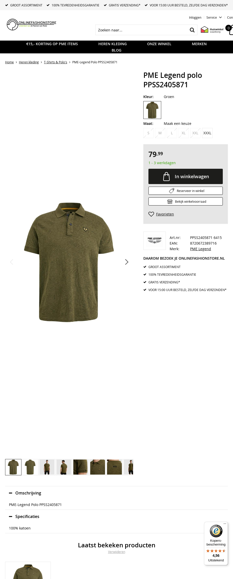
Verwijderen (116, 552)
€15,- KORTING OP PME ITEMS (52, 43)
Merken (199, 43)
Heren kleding (112, 43)
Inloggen (195, 17)
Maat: (148, 123)
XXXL (207, 132)
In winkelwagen (192, 176)
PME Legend (200, 248)
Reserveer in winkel (190, 191)
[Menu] (225, 525)
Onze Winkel (159, 43)
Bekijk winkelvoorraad (190, 201)
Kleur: (148, 96)
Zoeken (192, 30)
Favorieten (165, 214)
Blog (116, 50)
